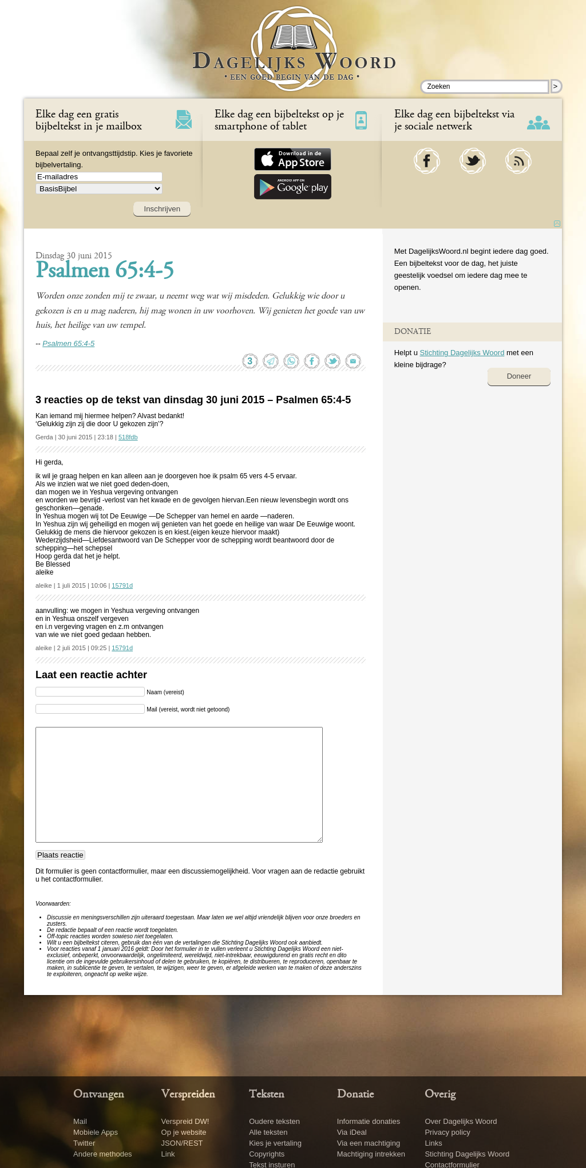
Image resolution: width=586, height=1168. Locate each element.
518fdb (128, 437)
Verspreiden (188, 1094)
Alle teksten (268, 1132)
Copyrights (266, 1154)
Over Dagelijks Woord (461, 1121)
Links (433, 1143)
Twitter (84, 1143)
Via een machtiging (368, 1143)
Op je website (184, 1132)
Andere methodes (102, 1154)
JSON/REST (182, 1143)
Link (168, 1154)
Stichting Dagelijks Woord (461, 352)
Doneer (519, 376)
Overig (440, 1094)
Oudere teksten (274, 1121)
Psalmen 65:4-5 (104, 272)
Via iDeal (352, 1132)
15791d (122, 585)
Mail (80, 1121)
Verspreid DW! (185, 1121)
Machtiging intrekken (371, 1154)
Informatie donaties (369, 1121)
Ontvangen (98, 1094)
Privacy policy (447, 1132)
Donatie (355, 1094)
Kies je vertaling (275, 1143)
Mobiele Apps (95, 1132)
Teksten (266, 1094)
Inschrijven (162, 209)
